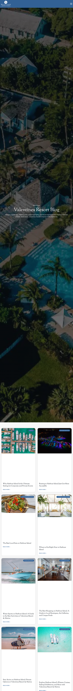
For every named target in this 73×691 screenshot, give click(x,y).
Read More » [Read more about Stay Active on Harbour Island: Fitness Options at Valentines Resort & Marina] (6, 685)
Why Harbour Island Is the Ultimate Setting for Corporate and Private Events (18, 484)
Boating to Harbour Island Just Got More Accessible (54, 484)
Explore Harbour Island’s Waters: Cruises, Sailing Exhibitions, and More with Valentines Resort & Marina (54, 684)
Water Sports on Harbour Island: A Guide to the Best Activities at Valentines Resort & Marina (18, 616)
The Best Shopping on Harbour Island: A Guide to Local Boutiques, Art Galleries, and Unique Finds (54, 613)
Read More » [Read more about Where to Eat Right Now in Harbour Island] (42, 553)
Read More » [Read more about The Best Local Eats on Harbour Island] (6, 546)
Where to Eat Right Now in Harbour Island (52, 548)
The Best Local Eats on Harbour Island (17, 543)
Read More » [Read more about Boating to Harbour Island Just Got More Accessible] (42, 489)
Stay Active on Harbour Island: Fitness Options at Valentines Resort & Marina (17, 680)
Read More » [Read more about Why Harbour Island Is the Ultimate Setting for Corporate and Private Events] (6, 489)
